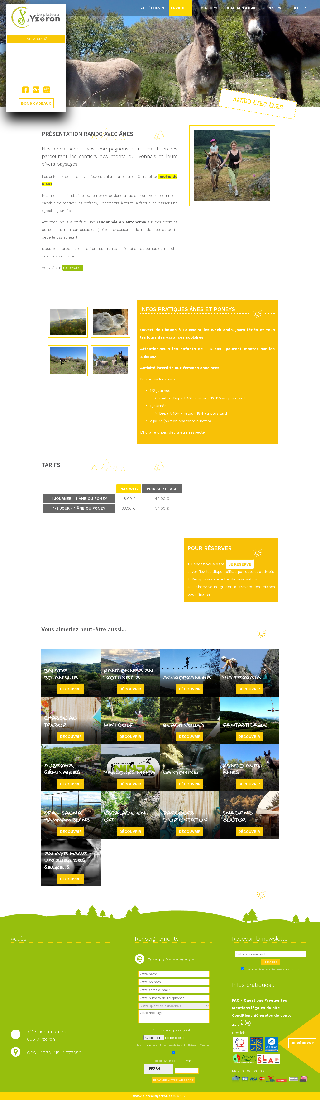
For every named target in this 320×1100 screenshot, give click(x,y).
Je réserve (272, 8)
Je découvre (153, 8)
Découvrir (71, 689)
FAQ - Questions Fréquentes (259, 1000)
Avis (241, 1025)
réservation (73, 267)
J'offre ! (297, 8)
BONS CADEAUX (36, 103)
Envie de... (180, 8)
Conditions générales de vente (261, 1015)
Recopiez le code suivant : (173, 1061)
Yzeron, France (36, 64)
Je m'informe (207, 8)
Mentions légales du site (256, 1008)
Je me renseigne (241, 8)
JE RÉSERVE (240, 564)
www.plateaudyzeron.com (154, 1096)
